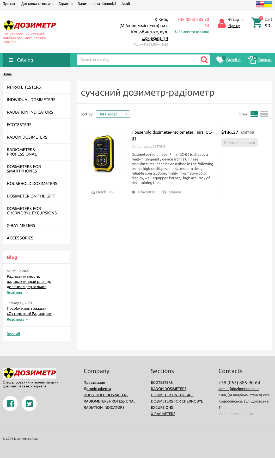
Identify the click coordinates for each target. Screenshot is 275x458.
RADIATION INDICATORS (104, 407)
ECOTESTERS (162, 382)
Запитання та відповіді (97, 4)
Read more (16, 292)
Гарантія (66, 4)
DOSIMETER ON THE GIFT (172, 395)
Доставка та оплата (37, 4)
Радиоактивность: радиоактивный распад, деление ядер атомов (29, 281)
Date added (109, 114)
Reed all (13, 334)
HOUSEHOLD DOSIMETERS (106, 395)
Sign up (234, 26)
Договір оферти (97, 389)
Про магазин (94, 382)
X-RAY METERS (163, 414)
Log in (238, 19)
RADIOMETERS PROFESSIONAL (109, 401)
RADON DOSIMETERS (168, 389)
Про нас (9, 4)
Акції (125, 4)
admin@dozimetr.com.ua (238, 389)
